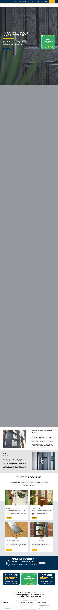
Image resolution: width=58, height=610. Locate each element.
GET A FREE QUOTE (52, 4)
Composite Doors (25, 607)
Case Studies (26, 1)
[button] (7, 49)
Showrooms (36, 1)
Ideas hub (42, 4)
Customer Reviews (31, 1)
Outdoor (37, 4)
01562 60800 (52, 1)
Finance (22, 1)
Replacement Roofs (32, 4)
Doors (21, 4)
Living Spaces (26, 4)
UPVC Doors (33, 607)
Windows (17, 4)
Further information (42, 602)
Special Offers (18, 1)
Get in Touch (41, 1)
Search (45, 1)
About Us (46, 4)
